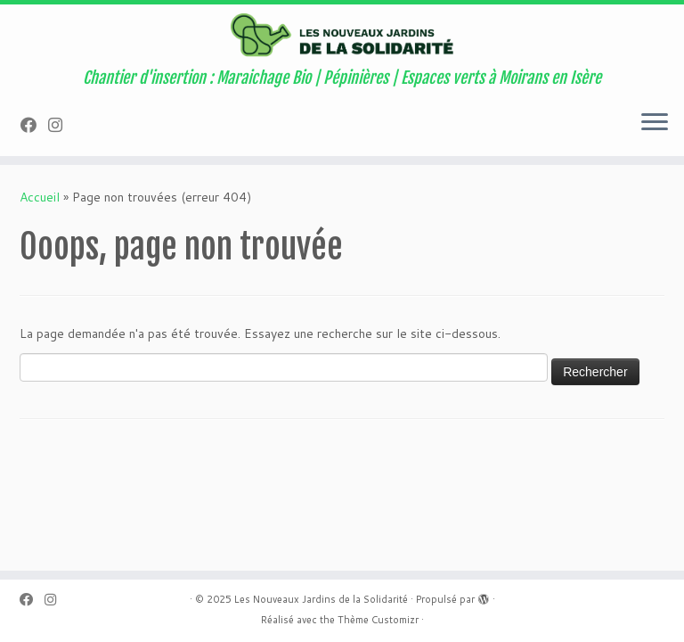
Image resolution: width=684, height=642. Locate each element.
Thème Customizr (378, 620)
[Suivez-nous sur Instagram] (61, 124)
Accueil (40, 197)
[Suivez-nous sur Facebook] (34, 124)
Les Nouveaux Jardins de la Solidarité (321, 599)
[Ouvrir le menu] (654, 124)
